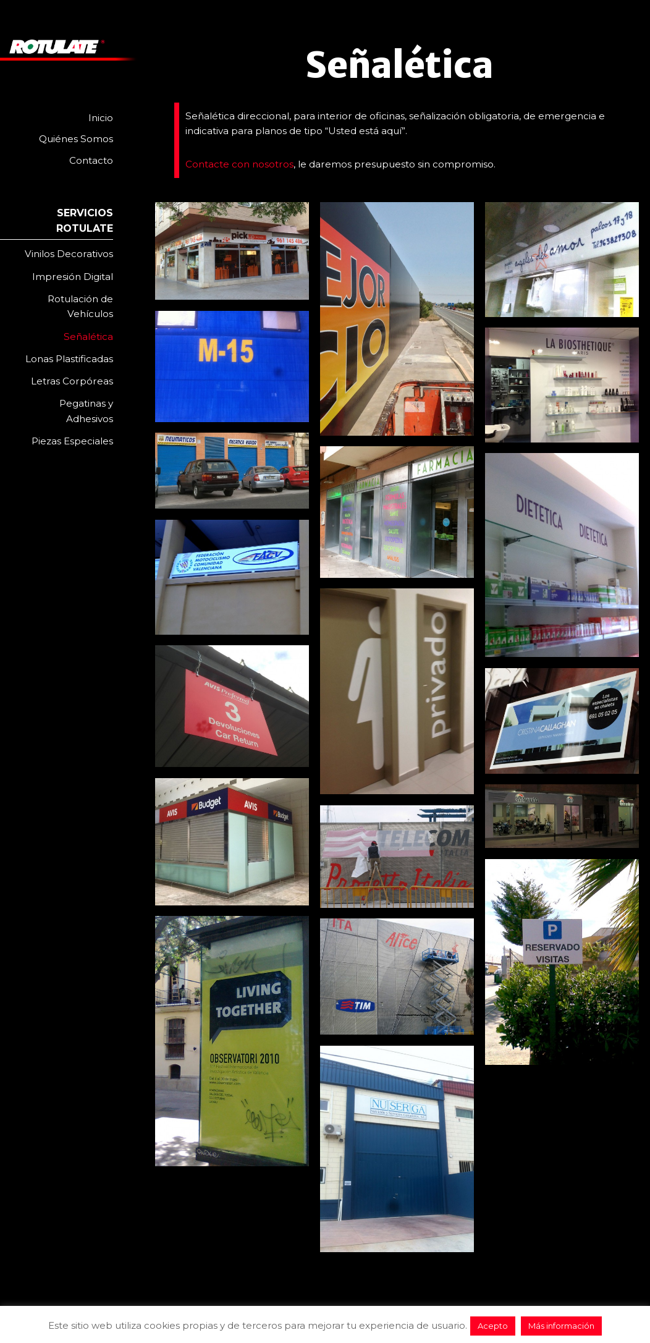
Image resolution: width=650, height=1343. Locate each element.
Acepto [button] (493, 1326)
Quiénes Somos (76, 139)
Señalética (88, 336)
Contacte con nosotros (239, 164)
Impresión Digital (72, 276)
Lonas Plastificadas (69, 359)
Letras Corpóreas (72, 381)
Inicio (100, 118)
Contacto (91, 160)
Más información (561, 1326)
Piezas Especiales (72, 441)
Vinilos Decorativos (69, 254)
